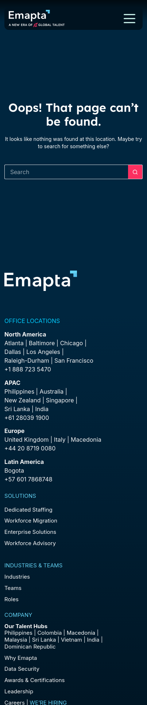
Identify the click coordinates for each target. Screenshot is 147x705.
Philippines (19, 391)
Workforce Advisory (30, 543)
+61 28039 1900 (26, 417)
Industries (17, 576)
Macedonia (86, 439)
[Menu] (129, 18)
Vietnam (71, 639)
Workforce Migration (30, 520)
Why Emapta (20, 657)
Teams (13, 587)
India (93, 639)
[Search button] (135, 172)
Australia (51, 391)
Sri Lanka (17, 409)
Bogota (14, 470)
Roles (11, 599)
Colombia (49, 632)
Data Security (21, 668)
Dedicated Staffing (28, 509)
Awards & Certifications (34, 680)
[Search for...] (66, 172)
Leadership (18, 691)
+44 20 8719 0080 (29, 448)
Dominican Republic (30, 646)
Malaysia (15, 639)
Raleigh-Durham (26, 360)
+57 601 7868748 (28, 479)
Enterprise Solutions (30, 531)
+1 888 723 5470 (27, 369)
